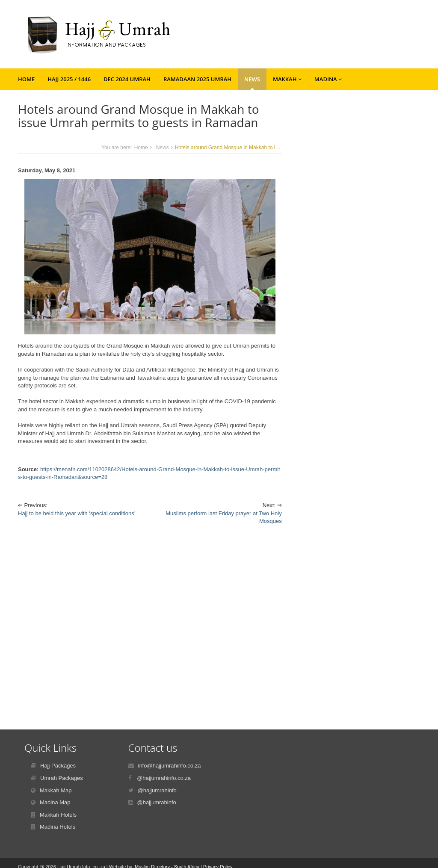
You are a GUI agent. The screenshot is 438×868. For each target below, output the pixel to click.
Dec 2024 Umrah (127, 79)
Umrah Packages (61, 778)
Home (26, 79)
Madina (328, 79)
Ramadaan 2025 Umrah (197, 79)
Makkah (287, 79)
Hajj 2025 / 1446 (69, 79)
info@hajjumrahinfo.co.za (169, 765)
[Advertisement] (150, 620)
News (252, 79)
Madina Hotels (57, 827)
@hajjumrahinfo (157, 790)
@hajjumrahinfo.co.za (164, 778)
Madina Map (55, 802)
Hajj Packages (58, 765)
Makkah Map (55, 790)
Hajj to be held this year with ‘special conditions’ (77, 513)
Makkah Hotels (58, 815)
